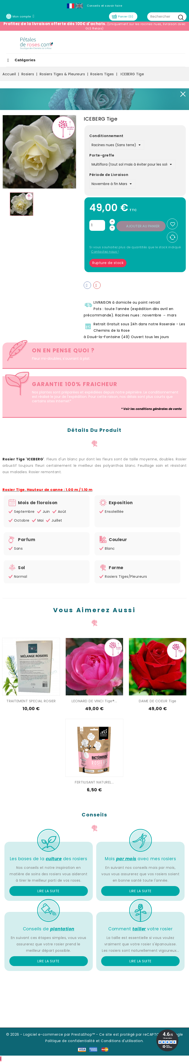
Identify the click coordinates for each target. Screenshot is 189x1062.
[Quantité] (97, 225)
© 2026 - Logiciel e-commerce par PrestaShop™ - (52, 1034)
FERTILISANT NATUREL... (94, 782)
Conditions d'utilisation (122, 1040)
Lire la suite (48, 891)
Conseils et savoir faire (104, 6)
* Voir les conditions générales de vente (151, 409)
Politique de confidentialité (70, 1040)
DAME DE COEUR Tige (157, 701)
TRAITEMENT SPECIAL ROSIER (31, 701)
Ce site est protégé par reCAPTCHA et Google (141, 1034)
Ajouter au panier (143, 226)
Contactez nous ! (105, 252)
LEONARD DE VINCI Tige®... (94, 701)
